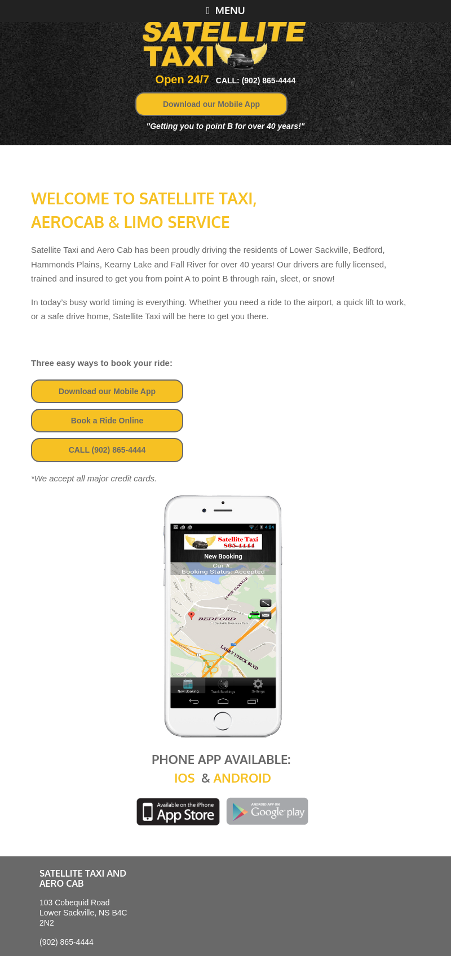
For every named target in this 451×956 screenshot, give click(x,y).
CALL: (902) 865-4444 (256, 80)
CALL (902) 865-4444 (107, 449)
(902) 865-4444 (66, 941)
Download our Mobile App (211, 104)
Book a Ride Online (107, 420)
